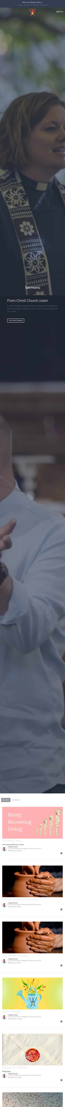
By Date (6, 800)
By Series (16, 800)
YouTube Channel (16, 320)
